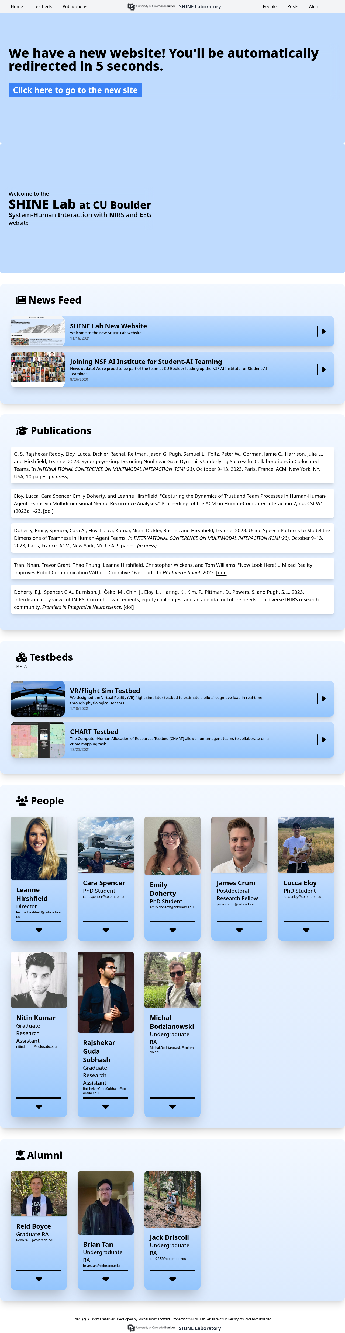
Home (17, 6)
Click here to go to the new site (75, 90)
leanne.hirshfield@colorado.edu (38, 914)
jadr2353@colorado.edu (168, 1258)
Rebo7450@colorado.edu (35, 1240)
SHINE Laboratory (200, 6)
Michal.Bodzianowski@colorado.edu (172, 1049)
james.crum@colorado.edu (237, 904)
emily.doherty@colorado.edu (172, 907)
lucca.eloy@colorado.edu (302, 896)
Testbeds (43, 6)
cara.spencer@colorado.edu (104, 896)
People (270, 6)
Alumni (316, 6)
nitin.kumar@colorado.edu (36, 1046)
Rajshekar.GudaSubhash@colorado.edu (105, 1090)
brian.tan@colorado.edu (101, 1265)
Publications (75, 6)
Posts (292, 6)
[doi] (48, 511)
